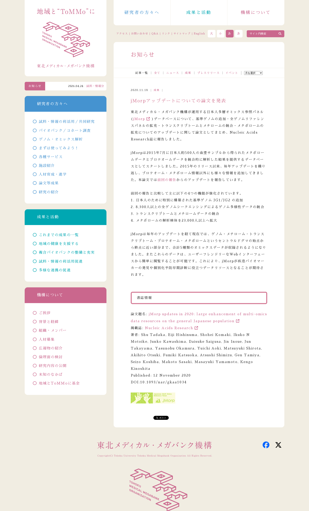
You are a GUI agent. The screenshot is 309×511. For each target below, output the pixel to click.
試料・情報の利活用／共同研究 (67, 121)
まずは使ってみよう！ (59, 148)
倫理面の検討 (51, 357)
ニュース (172, 72)
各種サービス (51, 157)
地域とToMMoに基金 (59, 383)
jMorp (139, 119)
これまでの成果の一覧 (59, 235)
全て (157, 72)
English (199, 33)
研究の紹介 (49, 192)
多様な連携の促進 (55, 270)
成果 (188, 72)
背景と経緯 (49, 322)
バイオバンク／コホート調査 (65, 130)
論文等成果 (49, 183)
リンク (166, 33)
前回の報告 (166, 180)
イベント (231, 72)
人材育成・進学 (53, 174)
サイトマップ (182, 33)
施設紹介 (47, 165)
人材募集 (47, 339)
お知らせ (34, 86)
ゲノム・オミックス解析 (61, 139)
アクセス (122, 33)
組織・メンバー (53, 330)
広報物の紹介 (51, 348)
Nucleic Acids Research (169, 328)
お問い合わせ (139, 33)
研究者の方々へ (142, 12)
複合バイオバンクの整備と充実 (67, 252)
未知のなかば (51, 374)
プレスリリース (208, 72)
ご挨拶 (45, 313)
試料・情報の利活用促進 (61, 261)
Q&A (155, 33)
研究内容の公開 (53, 366)
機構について (256, 12)
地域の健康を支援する (59, 244)
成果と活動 (198, 12)
